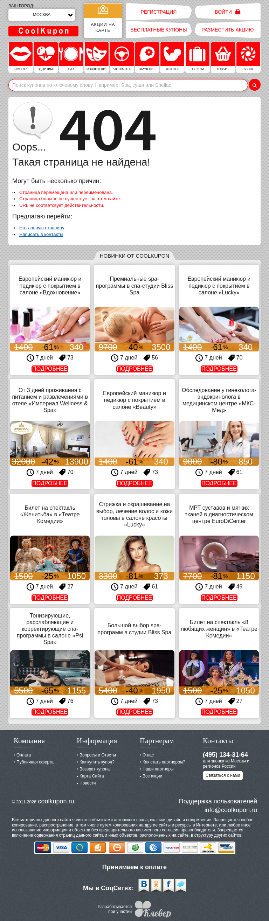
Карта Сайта (92, 776)
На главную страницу (41, 227)
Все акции (152, 776)
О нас (148, 755)
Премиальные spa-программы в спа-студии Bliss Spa (134, 285)
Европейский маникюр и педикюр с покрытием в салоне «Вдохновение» (50, 285)
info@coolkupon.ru (231, 810)
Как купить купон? (97, 762)
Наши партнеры (158, 769)
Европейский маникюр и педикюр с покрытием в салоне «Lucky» (218, 285)
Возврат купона (95, 769)
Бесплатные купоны (158, 30)
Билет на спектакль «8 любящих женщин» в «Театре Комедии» (219, 629)
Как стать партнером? (164, 762)
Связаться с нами (223, 775)
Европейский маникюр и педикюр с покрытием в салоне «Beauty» (134, 400)
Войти (227, 12)
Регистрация (159, 12)
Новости (88, 783)
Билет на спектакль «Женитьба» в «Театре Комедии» (50, 514)
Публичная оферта (35, 762)
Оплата (23, 755)
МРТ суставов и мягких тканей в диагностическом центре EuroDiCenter (219, 514)
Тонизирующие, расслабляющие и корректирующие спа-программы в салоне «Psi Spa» (50, 629)
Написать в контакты (41, 234)
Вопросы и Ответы (98, 755)
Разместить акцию (228, 30)
